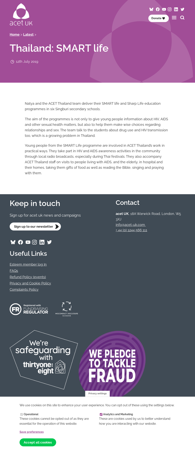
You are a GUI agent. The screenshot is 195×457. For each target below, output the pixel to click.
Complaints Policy (24, 290)
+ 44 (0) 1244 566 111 (131, 230)
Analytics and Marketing (118, 413)
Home (15, 34)
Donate (157, 18)
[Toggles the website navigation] (174, 17)
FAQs (14, 271)
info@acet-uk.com (131, 225)
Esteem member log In (28, 265)
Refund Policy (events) (28, 277)
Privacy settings (97, 392)
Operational (31, 413)
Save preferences (33, 431)
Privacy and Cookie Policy (30, 284)
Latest (28, 34)
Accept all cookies (39, 442)
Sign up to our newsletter (35, 227)
